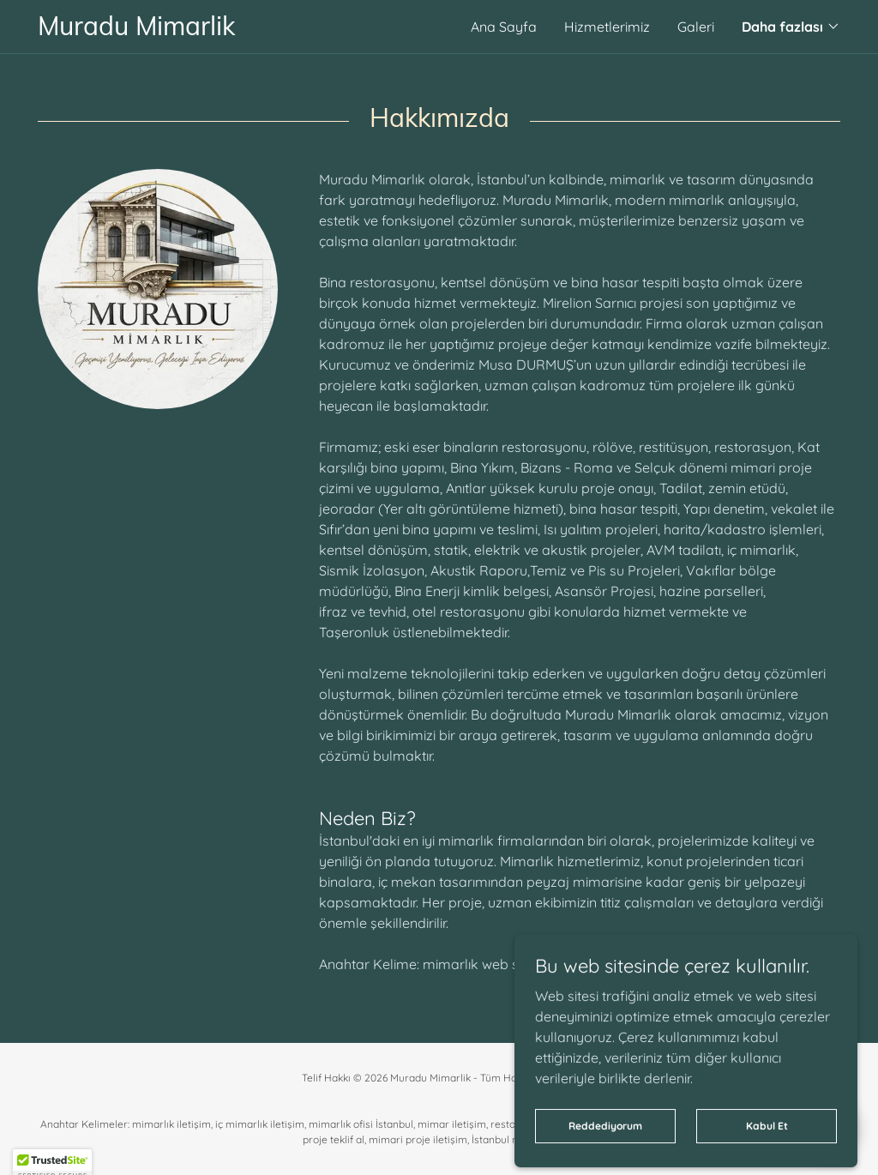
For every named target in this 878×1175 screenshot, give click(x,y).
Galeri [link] (695, 26)
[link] (238, 30)
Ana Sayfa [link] (504, 26)
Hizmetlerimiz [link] (607, 26)
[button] (791, 26)
